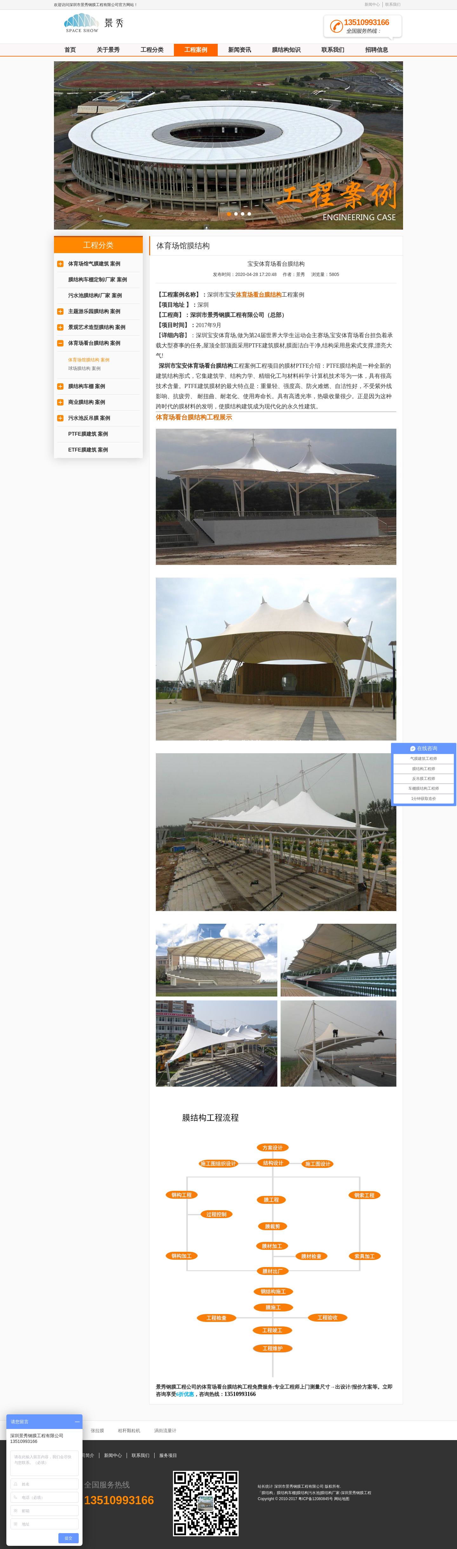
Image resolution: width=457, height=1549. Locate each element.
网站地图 (341, 1499)
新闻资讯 (239, 50)
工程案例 (195, 50)
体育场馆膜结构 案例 (88, 359)
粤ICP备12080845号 (316, 1499)
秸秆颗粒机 (129, 1430)
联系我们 (393, 4)
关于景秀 (108, 50)
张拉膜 (97, 1430)
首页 (70, 50)
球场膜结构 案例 (84, 368)
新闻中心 (372, 4)
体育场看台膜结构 (210, 366)
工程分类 (152, 50)
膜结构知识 (286, 50)
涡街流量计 (165, 1430)
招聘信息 (376, 50)
